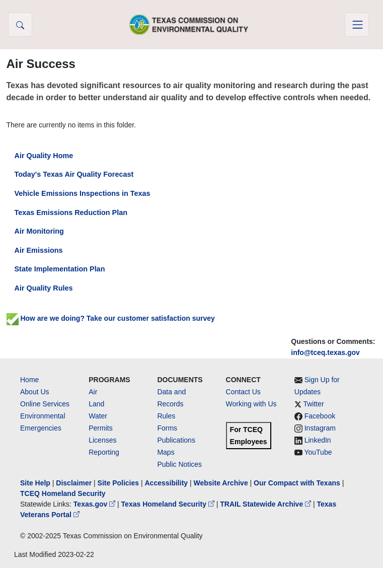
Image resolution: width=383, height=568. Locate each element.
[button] (20, 25)
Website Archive (221, 483)
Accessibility (167, 483)
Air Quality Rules (44, 288)
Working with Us (251, 404)
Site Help (35, 483)
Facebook (319, 416)
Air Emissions (39, 250)
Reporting (104, 452)
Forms (167, 428)
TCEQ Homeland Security (63, 493)
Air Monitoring (39, 231)
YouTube (318, 452)
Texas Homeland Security (168, 504)
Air (93, 392)
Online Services (44, 404)
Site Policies (118, 483)
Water (98, 416)
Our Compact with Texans (297, 483)
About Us (34, 392)
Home (29, 380)
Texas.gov (95, 504)
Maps (165, 452)
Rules (166, 416)
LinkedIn (317, 440)
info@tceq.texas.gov (325, 352)
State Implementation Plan (60, 269)
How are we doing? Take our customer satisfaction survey (111, 318)
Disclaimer (74, 483)
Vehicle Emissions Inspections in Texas (82, 193)
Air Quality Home (44, 156)
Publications (176, 440)
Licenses (102, 440)
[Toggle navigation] (357, 25)
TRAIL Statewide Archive (266, 504)
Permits (100, 428)
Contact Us (243, 392)
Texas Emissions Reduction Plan (71, 212)
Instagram (320, 428)
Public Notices (179, 464)
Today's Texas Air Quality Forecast (74, 174)
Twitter (313, 404)
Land (96, 404)
